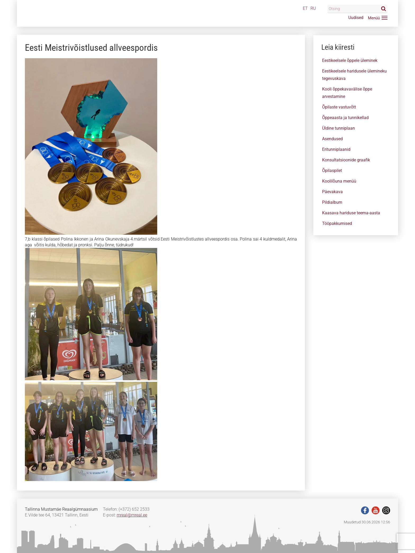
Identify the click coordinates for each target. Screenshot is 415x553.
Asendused (332, 138)
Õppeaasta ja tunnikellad (345, 117)
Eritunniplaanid (336, 149)
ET (305, 8)
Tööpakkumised (337, 223)
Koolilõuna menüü (339, 181)
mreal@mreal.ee (132, 515)
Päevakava (332, 191)
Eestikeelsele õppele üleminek (349, 60)
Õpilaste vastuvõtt (339, 107)
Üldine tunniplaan (338, 128)
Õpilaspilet (332, 170)
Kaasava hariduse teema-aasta (351, 212)
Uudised (355, 17)
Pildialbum (332, 202)
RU (313, 8)
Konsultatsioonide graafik (346, 159)
